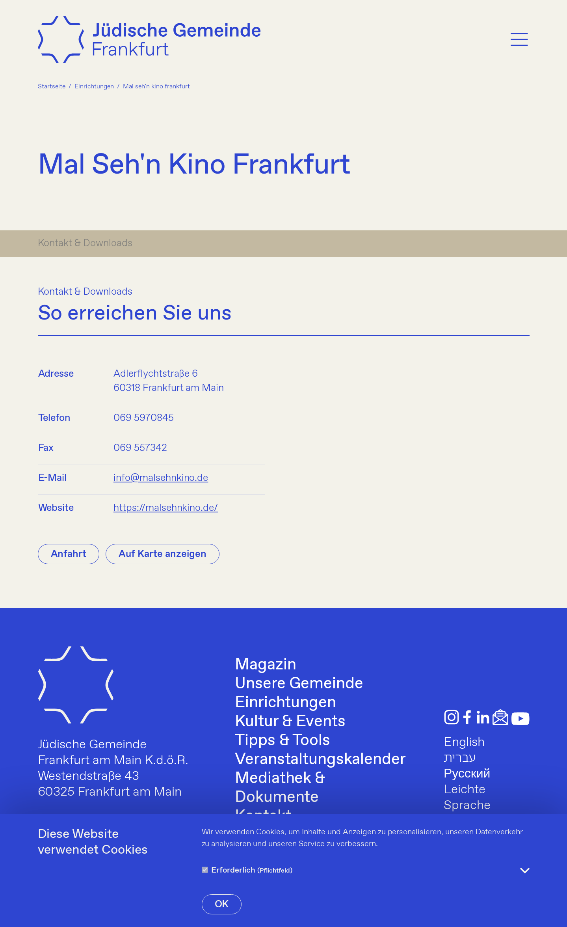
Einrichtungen (285, 703)
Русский (467, 774)
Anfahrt (69, 554)
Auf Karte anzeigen (162, 554)
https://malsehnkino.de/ (165, 508)
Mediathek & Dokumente (280, 788)
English (464, 742)
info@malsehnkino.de (160, 478)
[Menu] (519, 40)
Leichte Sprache (467, 797)
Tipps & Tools (282, 740)
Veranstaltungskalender (320, 759)
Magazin (265, 665)
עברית (460, 758)
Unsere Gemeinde (299, 684)
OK (222, 904)
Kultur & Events (290, 722)
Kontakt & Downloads (85, 243)
